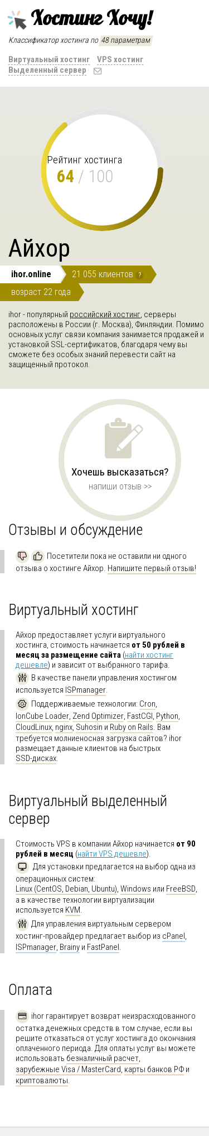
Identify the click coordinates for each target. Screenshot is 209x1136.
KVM (72, 910)
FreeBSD (181, 889)
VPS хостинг (120, 59)
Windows (135, 889)
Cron (147, 704)
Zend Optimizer (98, 716)
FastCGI (140, 716)
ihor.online (31, 274)
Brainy (70, 947)
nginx (63, 727)
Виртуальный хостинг (49, 59)
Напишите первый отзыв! (152, 568)
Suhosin (89, 727)
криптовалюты (42, 1080)
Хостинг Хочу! (78, 18)
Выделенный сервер (47, 70)
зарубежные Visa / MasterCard (68, 1069)
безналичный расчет (102, 1058)
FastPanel (103, 947)
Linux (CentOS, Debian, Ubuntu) (66, 889)
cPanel (173, 936)
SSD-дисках (36, 758)
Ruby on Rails (131, 727)
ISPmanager (85, 690)
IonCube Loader (42, 716)
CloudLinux (34, 727)
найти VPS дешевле (112, 854)
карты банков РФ (154, 1069)
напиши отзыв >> (120, 486)
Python (167, 716)
